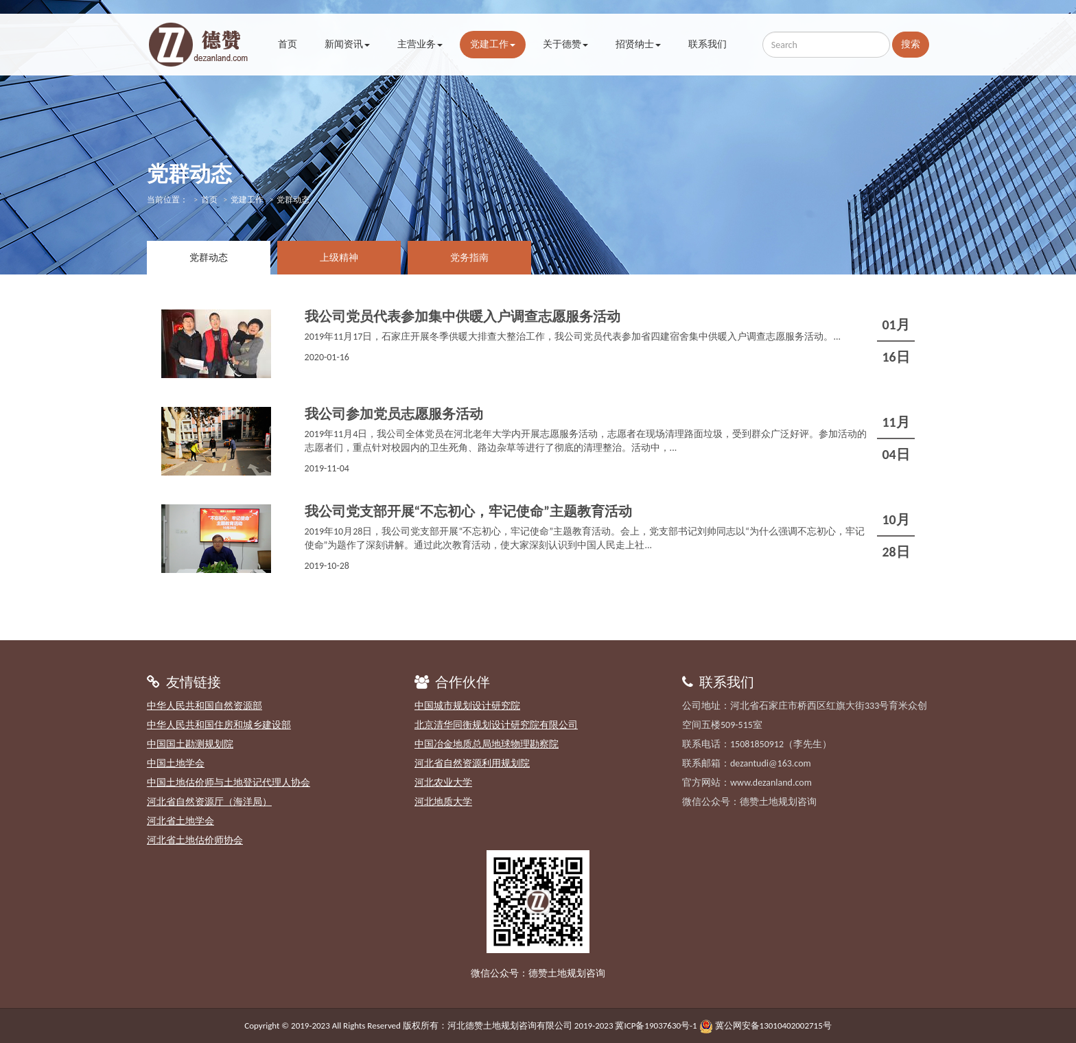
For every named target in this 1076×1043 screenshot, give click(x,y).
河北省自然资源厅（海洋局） (209, 802)
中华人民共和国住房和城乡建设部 (219, 725)
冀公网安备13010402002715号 (773, 1025)
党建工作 (492, 44)
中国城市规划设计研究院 (467, 706)
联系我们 (707, 44)
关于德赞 (565, 44)
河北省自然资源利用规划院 (472, 763)
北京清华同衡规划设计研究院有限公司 (496, 725)
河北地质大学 (443, 802)
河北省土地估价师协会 (195, 840)
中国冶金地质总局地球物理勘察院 (486, 744)
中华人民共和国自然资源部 (204, 706)
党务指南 (469, 257)
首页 (287, 44)
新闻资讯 (347, 44)
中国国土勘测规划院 (190, 744)
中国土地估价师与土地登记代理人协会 (228, 782)
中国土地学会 (175, 763)
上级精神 (339, 257)
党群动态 (208, 257)
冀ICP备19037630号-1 (656, 1025)
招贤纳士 (638, 44)
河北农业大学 (443, 782)
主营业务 (420, 44)
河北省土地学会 (180, 821)
